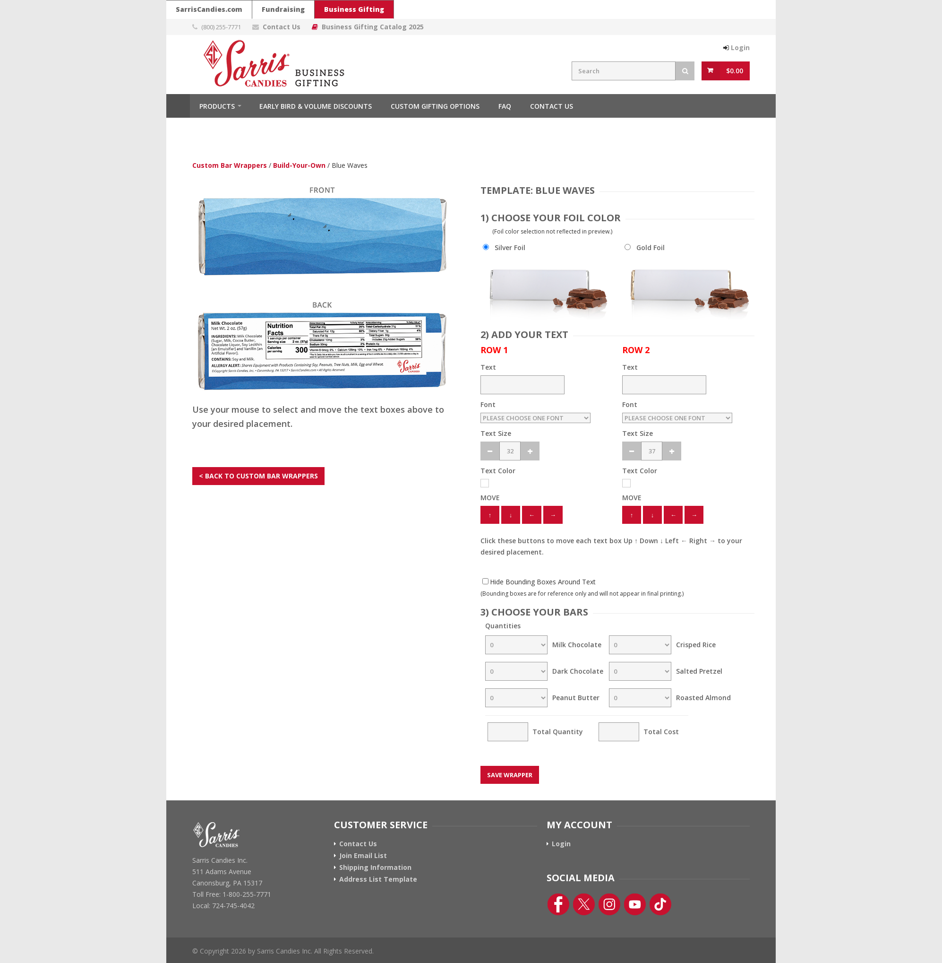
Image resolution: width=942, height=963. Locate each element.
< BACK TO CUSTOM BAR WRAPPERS (258, 475)
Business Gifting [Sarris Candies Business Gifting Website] (354, 9)
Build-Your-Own (299, 165)
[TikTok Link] (660, 904)
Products (217, 106)
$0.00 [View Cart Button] (734, 70)
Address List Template (378, 879)
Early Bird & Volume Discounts (315, 106)
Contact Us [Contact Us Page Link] (281, 26)
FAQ (504, 106)
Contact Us (551, 106)
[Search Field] (624, 70)
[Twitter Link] (584, 904)
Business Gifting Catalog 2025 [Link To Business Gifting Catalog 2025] (373, 26)
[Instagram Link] (609, 904)
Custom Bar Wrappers (229, 165)
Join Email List (363, 855)
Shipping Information (375, 867)
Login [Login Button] (740, 47)
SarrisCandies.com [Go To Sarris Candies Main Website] (209, 9)
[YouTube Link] (635, 904)
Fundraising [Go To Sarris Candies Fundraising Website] (283, 9)
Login (561, 844)
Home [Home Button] (178, 106)
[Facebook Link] (558, 904)
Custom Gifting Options (435, 106)
